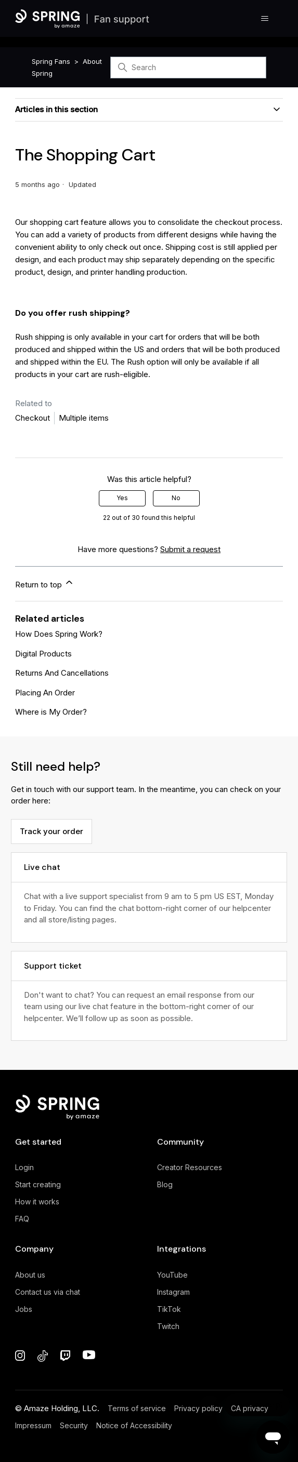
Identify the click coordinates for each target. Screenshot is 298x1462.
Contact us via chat (47, 1291)
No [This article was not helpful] (176, 498)
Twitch (168, 1326)
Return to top (44, 583)
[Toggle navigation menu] (264, 18)
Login (24, 1167)
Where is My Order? (51, 712)
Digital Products (43, 654)
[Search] (188, 67)
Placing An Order (45, 693)
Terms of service (137, 1408)
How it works (37, 1201)
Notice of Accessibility (134, 1425)
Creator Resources (189, 1167)
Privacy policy (198, 1408)
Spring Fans (51, 61)
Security (74, 1425)
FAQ (22, 1218)
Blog (165, 1184)
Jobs (23, 1309)
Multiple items (84, 418)
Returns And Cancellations (62, 673)
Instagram (173, 1291)
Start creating (38, 1184)
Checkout (32, 418)
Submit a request (190, 549)
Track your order (51, 831)
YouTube (172, 1274)
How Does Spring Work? (58, 634)
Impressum (33, 1425)
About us (30, 1274)
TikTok (169, 1309)
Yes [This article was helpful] (122, 498)
